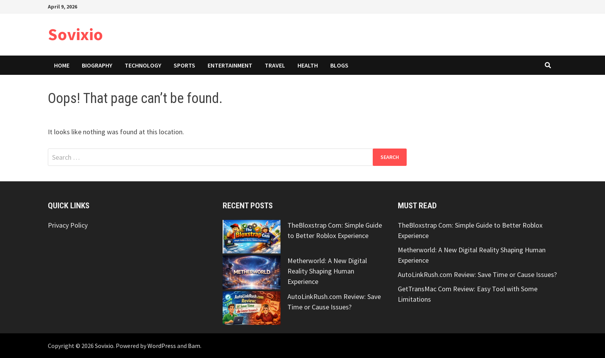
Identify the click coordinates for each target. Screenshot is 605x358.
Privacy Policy (68, 225)
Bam (194, 346)
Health (307, 65)
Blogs (339, 65)
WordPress (161, 346)
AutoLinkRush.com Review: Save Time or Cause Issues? (477, 274)
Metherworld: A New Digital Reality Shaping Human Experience (327, 271)
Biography (97, 65)
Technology (143, 65)
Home (61, 65)
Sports (184, 65)
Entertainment (230, 65)
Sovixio (75, 34)
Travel (275, 65)
